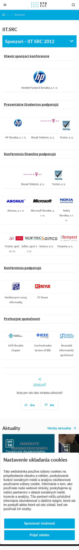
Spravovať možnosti (39, 523)
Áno (29, 405)
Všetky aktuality (59, 428)
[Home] (3, 14)
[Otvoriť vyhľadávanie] (73, 4)
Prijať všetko (39, 535)
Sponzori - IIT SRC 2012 (29, 41)
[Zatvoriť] (5, 4)
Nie (49, 405)
